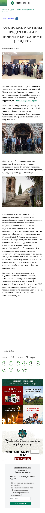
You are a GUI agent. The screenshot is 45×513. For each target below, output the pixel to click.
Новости (5, 12)
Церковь (12, 9)
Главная (4, 9)
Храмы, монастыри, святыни (26, 9)
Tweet (4, 18)
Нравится (11, 18)
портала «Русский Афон (26, 100)
